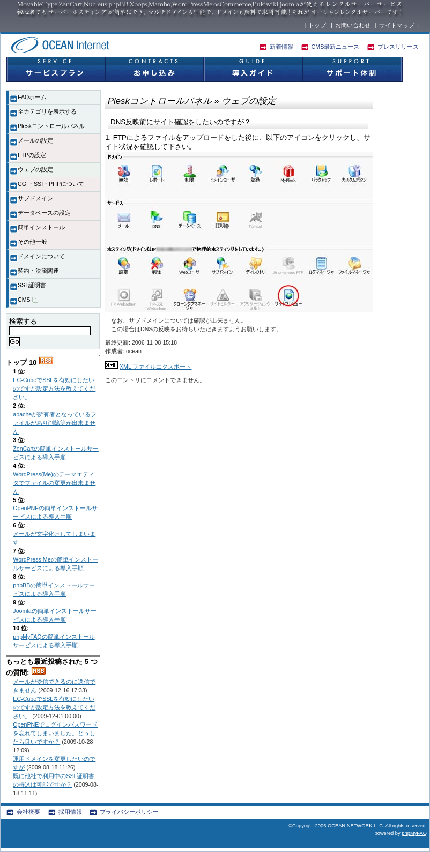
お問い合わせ (352, 25)
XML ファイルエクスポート (155, 366)
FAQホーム (32, 97)
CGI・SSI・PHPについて (51, 184)
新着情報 (281, 46)
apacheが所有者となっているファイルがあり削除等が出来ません (55, 423)
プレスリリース (398, 46)
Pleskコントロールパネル (51, 126)
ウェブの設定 (35, 169)
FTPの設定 (32, 155)
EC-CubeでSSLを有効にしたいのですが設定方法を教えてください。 (54, 388)
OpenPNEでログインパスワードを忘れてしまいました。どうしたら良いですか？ (55, 733)
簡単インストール (41, 227)
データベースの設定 (44, 213)
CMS (28, 299)
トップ (317, 25)
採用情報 (70, 812)
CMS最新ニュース (336, 46)
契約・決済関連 (38, 270)
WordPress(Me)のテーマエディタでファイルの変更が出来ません (54, 483)
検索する (23, 321)
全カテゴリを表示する (47, 111)
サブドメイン (35, 198)
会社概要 (28, 812)
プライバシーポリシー (129, 812)
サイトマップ (396, 25)
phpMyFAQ (414, 833)
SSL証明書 (32, 285)
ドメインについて (41, 256)
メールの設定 (35, 140)
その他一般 (32, 241)
